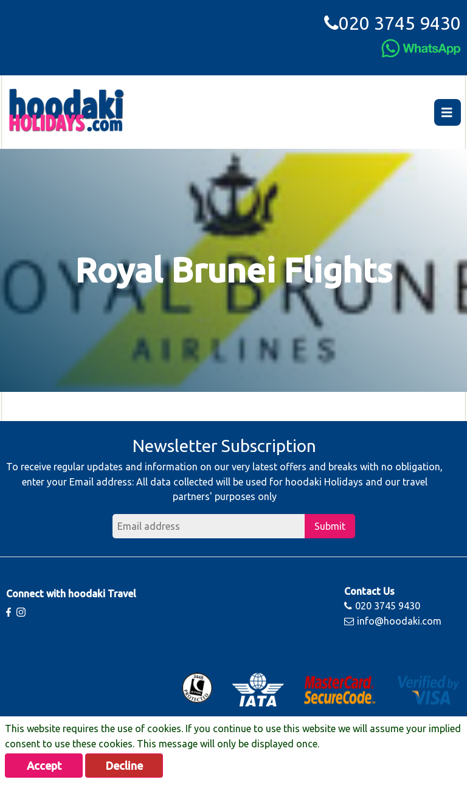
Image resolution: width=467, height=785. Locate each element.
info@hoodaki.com (392, 620)
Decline (124, 765)
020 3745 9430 (392, 23)
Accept (44, 765)
